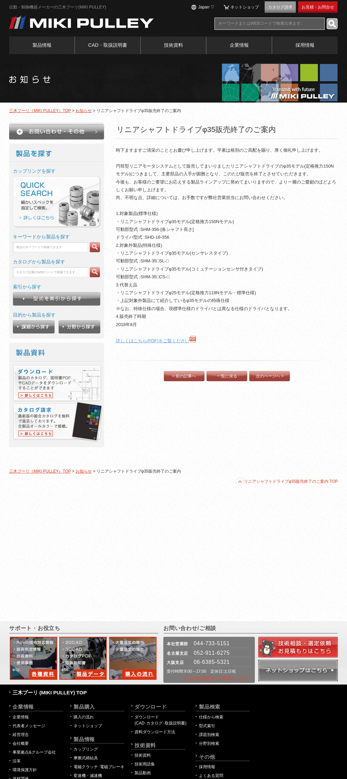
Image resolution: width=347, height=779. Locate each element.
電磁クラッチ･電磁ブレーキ (99, 766)
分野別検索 (209, 743)
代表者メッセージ (29, 725)
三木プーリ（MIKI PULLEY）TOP (40, 110)
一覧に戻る (227, 376)
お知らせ (84, 110)
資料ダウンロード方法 (155, 732)
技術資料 (173, 45)
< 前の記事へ (184, 376)
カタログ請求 (280, 7)
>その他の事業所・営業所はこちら (215, 678)
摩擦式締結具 (86, 758)
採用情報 (304, 45)
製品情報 (42, 45)
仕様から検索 (211, 717)
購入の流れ (84, 717)
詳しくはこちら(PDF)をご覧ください (156, 340)
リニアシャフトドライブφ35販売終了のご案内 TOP (287, 481)
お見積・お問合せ (318, 7)
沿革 (17, 761)
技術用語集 (145, 764)
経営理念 (21, 734)
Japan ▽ (206, 7)
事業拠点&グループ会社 (34, 752)
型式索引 (207, 725)
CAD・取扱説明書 (107, 45)
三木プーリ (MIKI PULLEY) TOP (50, 692)
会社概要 (21, 743)
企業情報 (239, 45)
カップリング (86, 749)
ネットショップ (244, 7)
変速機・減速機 (88, 775)
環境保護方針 (27, 769)
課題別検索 (209, 734)
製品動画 (143, 773)
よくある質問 (211, 775)
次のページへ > (270, 376)
